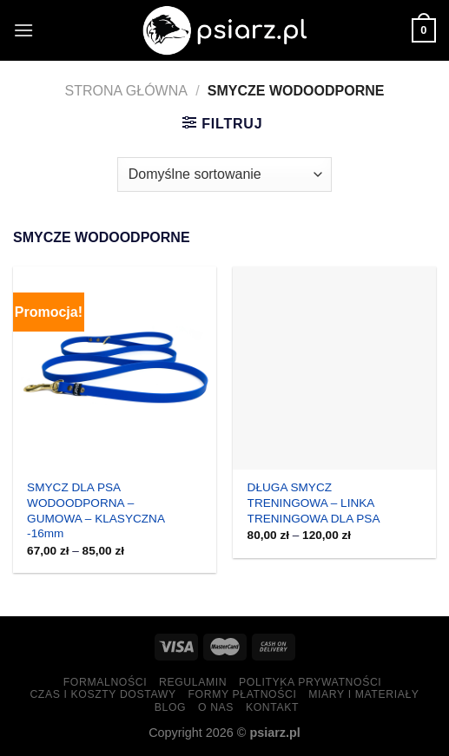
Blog (170, 707)
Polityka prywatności (310, 682)
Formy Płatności (242, 694)
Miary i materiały (363, 694)
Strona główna (126, 90)
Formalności (105, 682)
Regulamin (193, 682)
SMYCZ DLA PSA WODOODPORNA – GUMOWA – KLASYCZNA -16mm (95, 510)
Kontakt (272, 707)
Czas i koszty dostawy (102, 694)
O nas (216, 707)
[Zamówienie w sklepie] (224, 174)
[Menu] (23, 30)
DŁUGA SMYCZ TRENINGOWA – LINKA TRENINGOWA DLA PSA (314, 502)
